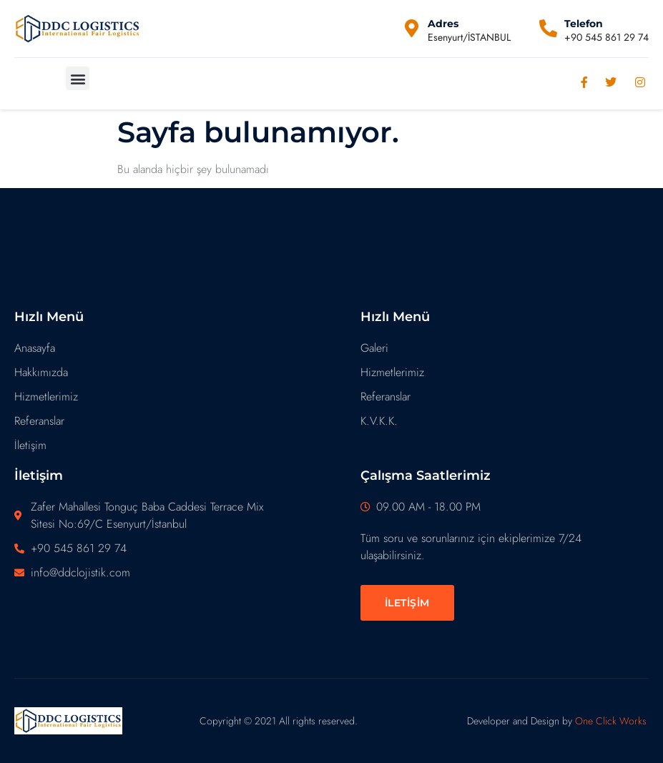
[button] (77, 78)
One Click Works (611, 721)
